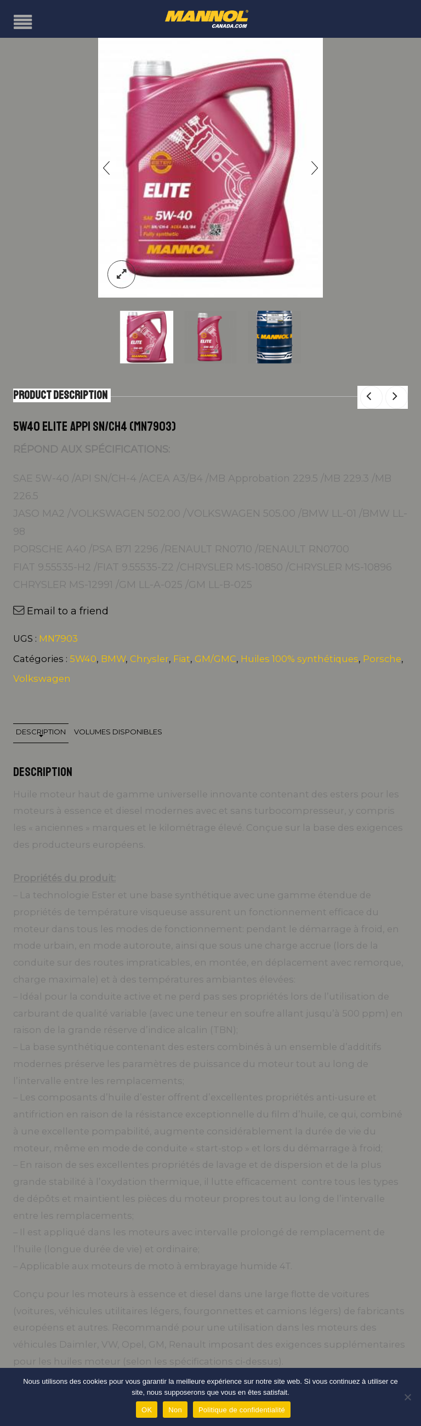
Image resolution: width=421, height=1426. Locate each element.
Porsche (382, 658)
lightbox (121, 274)
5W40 (83, 658)
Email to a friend (68, 611)
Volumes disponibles (118, 731)
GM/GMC (215, 658)
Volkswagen (42, 678)
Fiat (181, 658)
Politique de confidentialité (241, 1410)
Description (41, 731)
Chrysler (149, 658)
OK (146, 1410)
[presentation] (106, 168)
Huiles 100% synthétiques (300, 658)
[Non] (407, 1396)
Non (175, 1410)
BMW (113, 658)
